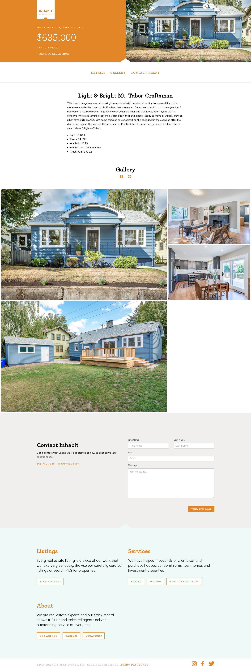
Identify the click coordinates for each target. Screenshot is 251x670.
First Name (133, 439)
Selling (155, 581)
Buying (136, 581)
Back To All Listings (54, 53)
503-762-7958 (46, 463)
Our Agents (48, 636)
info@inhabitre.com (68, 463)
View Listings (50, 581)
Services (139, 551)
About (45, 606)
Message (132, 465)
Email (131, 452)
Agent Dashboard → (136, 665)
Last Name (179, 439)
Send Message (201, 509)
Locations (94, 636)
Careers (71, 636)
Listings (47, 551)
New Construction (184, 581)
